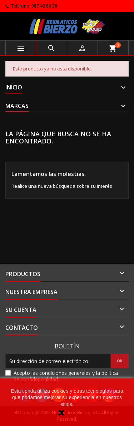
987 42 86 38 (44, 6)
